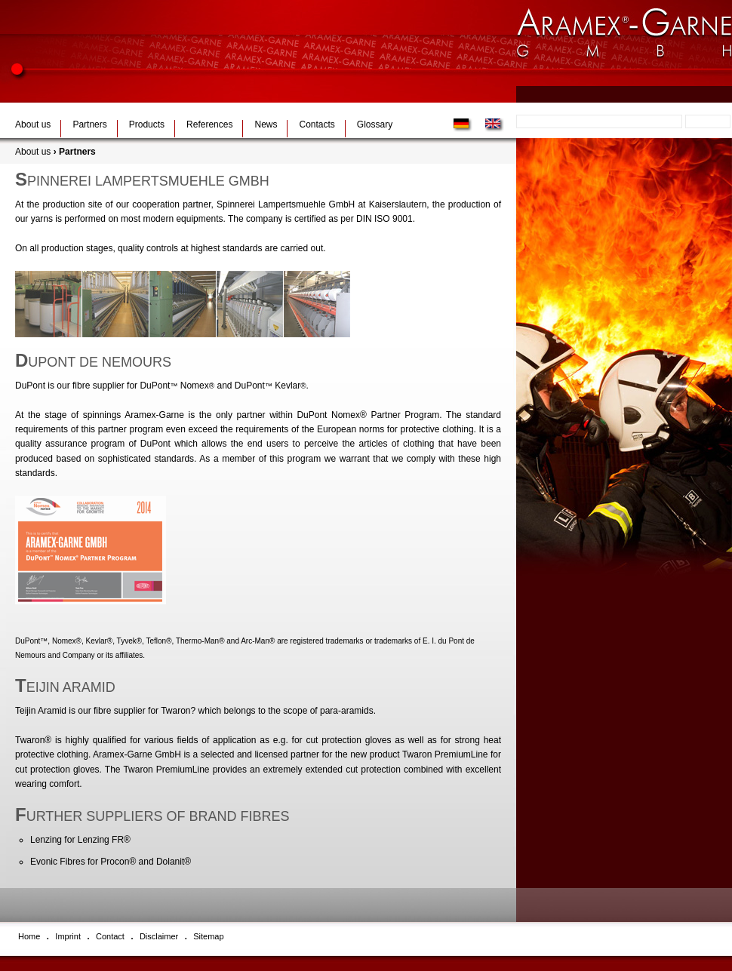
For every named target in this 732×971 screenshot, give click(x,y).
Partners (89, 124)
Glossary (374, 124)
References (209, 124)
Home (29, 936)
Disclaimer (159, 936)
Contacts (316, 124)
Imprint (68, 936)
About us (33, 124)
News (265, 124)
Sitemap (208, 936)
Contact (110, 936)
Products (147, 124)
